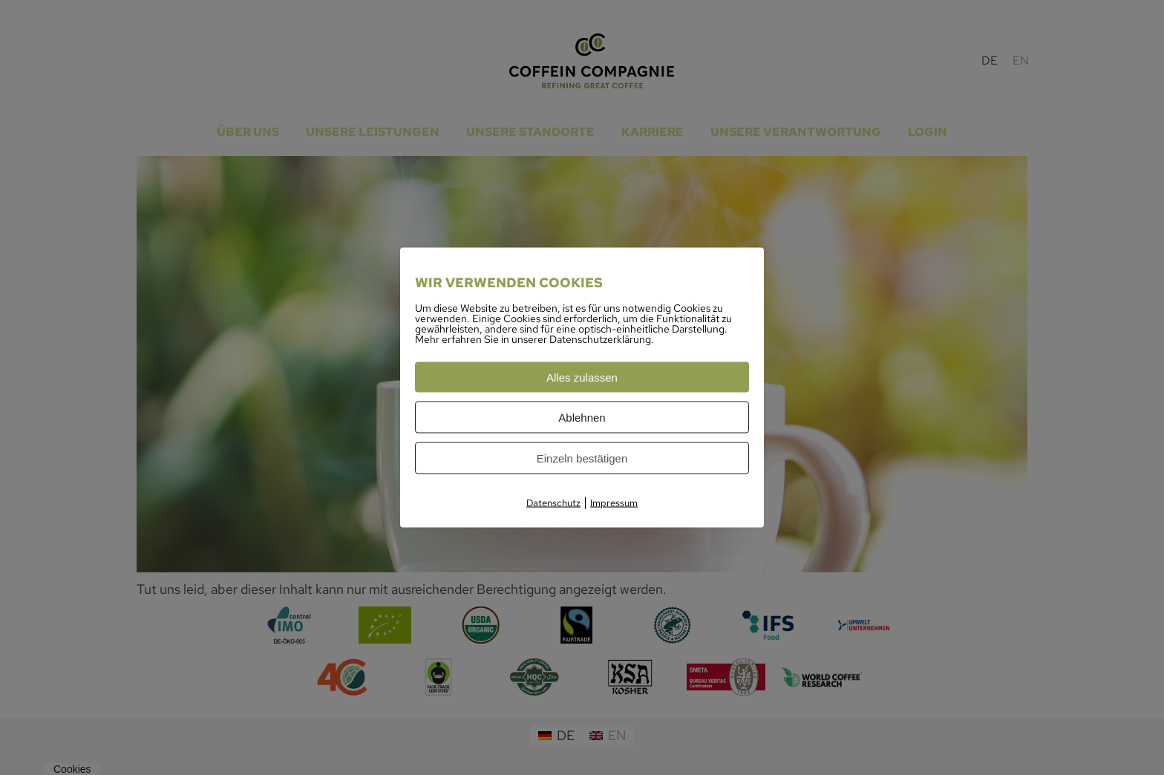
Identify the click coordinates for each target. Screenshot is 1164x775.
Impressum (614, 503)
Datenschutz (553, 503)
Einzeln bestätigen (582, 458)
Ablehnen (581, 417)
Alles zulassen (582, 377)
